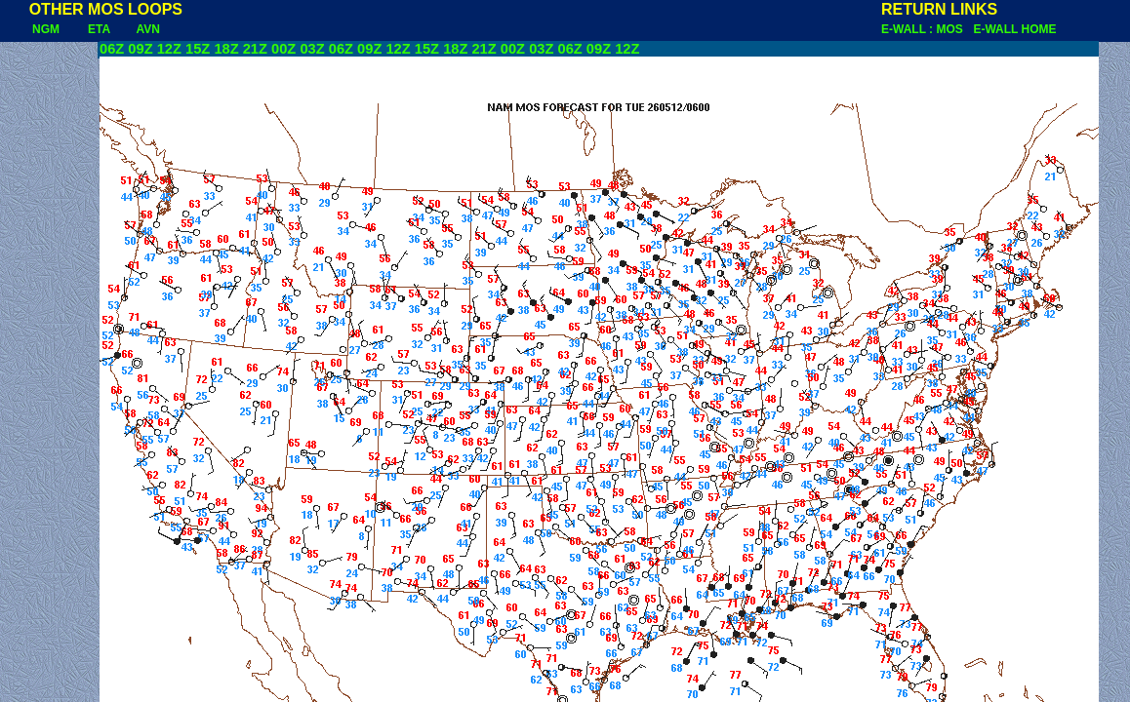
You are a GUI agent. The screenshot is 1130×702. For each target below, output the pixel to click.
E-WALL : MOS (925, 29)
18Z (226, 49)
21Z (255, 49)
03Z (312, 49)
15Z (197, 49)
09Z (140, 49)
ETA (99, 29)
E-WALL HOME (1014, 29)
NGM (31, 29)
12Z (169, 49)
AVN (148, 29)
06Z (112, 49)
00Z (283, 49)
